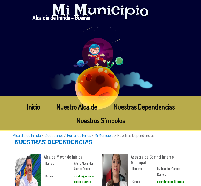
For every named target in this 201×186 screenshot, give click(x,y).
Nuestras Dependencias (144, 107)
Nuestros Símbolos (100, 120)
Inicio (33, 107)
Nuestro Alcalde (76, 107)
